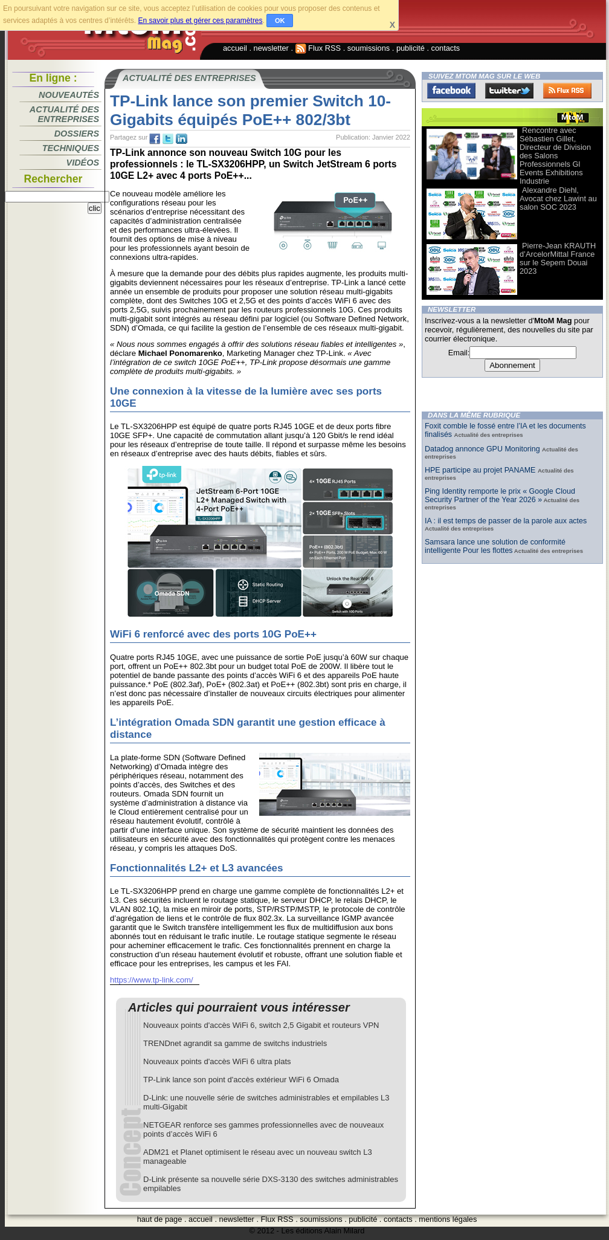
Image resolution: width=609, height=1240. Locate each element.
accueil (235, 48)
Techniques (70, 148)
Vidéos (82, 162)
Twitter (509, 90)
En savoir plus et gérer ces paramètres (200, 20)
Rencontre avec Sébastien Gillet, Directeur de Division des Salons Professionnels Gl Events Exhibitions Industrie (555, 156)
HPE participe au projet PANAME (481, 470)
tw (168, 139)
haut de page (159, 1219)
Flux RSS (318, 48)
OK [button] (280, 20)
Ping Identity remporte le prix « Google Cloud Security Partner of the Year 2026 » (500, 495)
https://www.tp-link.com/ (151, 979)
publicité (410, 48)
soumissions (368, 48)
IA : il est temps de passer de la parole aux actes (506, 521)
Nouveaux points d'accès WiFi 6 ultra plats (217, 1061)
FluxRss (567, 90)
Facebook (451, 90)
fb (155, 139)
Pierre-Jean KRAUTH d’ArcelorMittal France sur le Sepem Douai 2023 (558, 258)
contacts (445, 48)
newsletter (271, 48)
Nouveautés (69, 95)
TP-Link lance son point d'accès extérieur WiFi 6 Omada (241, 1079)
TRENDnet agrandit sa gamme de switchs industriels (235, 1043)
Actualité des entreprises (64, 114)
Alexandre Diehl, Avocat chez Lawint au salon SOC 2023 (558, 199)
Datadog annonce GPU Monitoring (483, 449)
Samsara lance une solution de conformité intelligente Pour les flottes (495, 546)
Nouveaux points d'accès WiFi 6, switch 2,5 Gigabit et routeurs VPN (261, 1025)
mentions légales (448, 1219)
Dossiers (76, 133)
